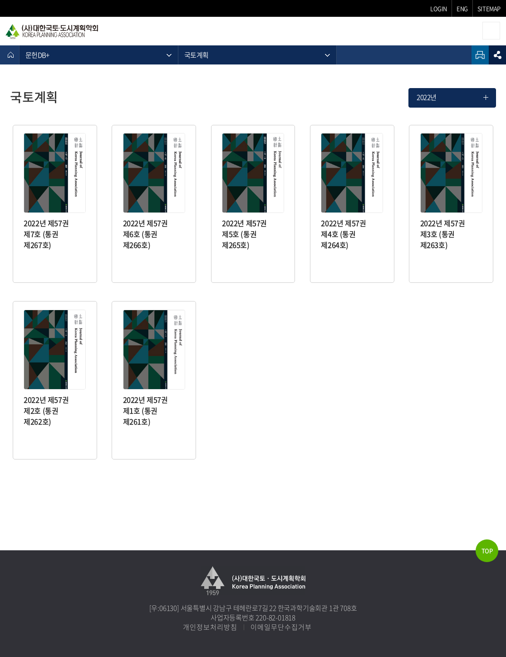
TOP (487, 550)
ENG (462, 8)
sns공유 (497, 54)
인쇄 (480, 54)
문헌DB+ (37, 55)
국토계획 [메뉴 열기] (196, 55)
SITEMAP (489, 8)
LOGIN (438, 8)
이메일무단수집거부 (281, 627)
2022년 (427, 97)
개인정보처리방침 (210, 627)
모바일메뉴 (491, 31)
